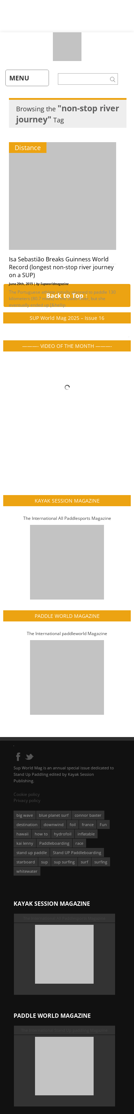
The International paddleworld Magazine (67, 633)
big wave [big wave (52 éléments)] (24, 815)
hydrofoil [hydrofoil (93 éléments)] (62, 833)
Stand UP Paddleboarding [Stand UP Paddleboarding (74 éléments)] (77, 852)
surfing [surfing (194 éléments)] (100, 861)
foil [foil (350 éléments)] (73, 824)
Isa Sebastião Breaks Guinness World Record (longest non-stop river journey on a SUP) (61, 267)
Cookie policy (27, 794)
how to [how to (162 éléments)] (41, 833)
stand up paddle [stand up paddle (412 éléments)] (31, 852)
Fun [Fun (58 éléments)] (103, 824)
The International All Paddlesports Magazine (67, 518)
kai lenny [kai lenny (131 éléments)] (24, 843)
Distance (28, 147)
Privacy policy (27, 800)
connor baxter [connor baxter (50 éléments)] (88, 815)
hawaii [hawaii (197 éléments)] (22, 833)
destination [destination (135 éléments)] (27, 824)
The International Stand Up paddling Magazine (64, 1030)
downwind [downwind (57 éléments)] (54, 824)
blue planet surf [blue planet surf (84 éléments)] (54, 815)
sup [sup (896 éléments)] (44, 861)
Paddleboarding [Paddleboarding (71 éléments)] (54, 843)
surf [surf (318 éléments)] (84, 861)
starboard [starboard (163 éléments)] (25, 861)
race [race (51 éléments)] (79, 843)
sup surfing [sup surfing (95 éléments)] (64, 861)
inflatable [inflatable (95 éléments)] (86, 833)
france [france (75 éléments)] (88, 824)
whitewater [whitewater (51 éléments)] (27, 871)
